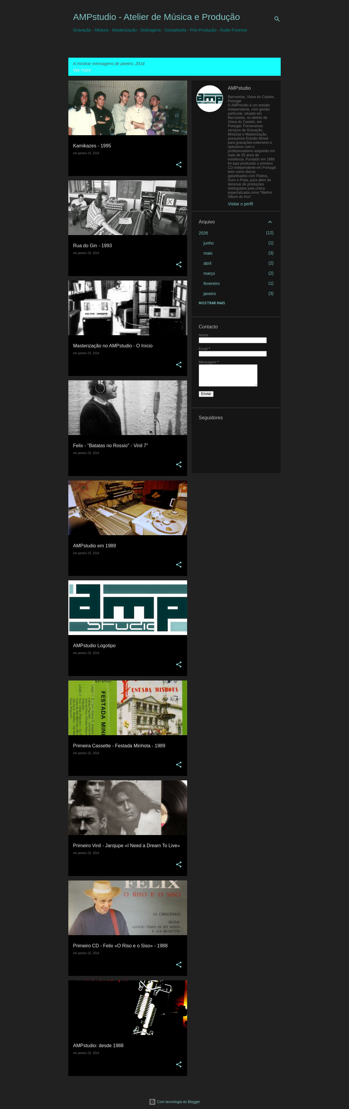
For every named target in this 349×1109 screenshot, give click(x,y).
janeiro (209, 293)
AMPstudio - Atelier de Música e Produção (156, 17)
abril (207, 263)
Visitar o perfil (240, 203)
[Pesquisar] (277, 19)
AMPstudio (239, 88)
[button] (178, 165)
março (209, 273)
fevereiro (211, 283)
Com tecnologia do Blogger (174, 1102)
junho (208, 243)
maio (207, 253)
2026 (203, 233)
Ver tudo (82, 70)
